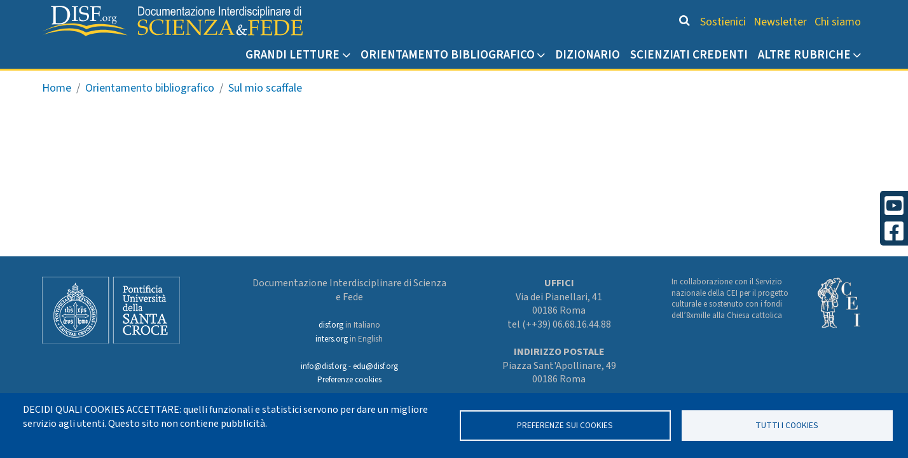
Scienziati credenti (689, 55)
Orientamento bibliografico (448, 55)
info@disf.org (324, 366)
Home (56, 88)
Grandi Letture (292, 55)
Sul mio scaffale (265, 88)
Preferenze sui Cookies (565, 425)
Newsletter (780, 22)
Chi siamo (838, 22)
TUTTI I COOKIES (786, 425)
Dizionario (587, 55)
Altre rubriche (804, 55)
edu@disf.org (375, 366)
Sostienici (723, 22)
